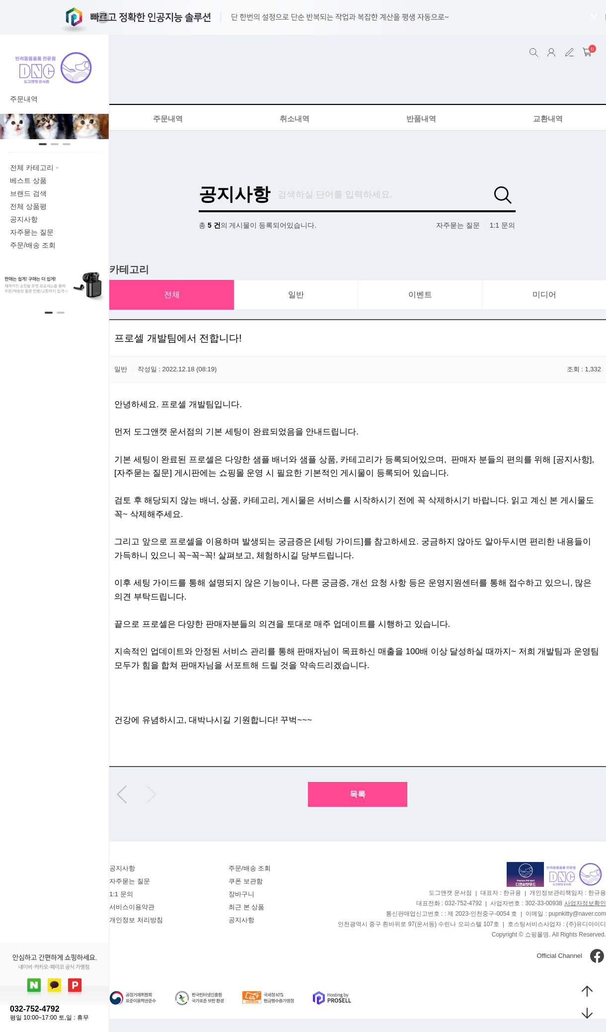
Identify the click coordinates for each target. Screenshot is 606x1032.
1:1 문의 (502, 225)
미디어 (544, 294)
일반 (296, 294)
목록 (358, 794)
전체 (172, 294)
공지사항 (234, 194)
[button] (102, 17)
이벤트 (420, 294)
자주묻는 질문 (458, 225)
